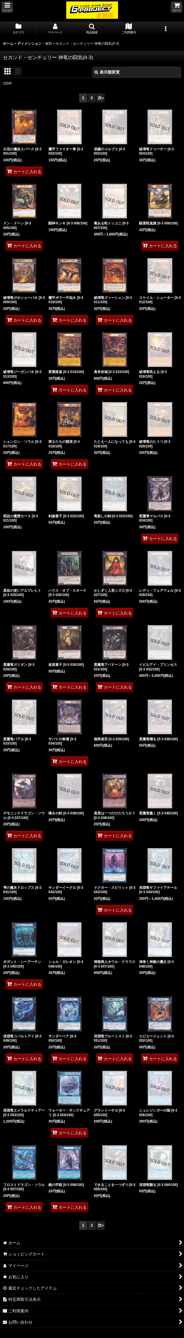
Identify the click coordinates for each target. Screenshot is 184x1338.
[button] (7, 7)
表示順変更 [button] (107, 72)
